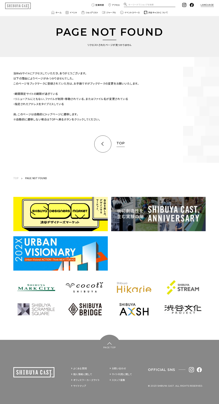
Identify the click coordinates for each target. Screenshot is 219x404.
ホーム (56, 12)
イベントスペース (130, 12)
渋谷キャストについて (156, 12)
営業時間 (98, 4)
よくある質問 (80, 368)
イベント (71, 12)
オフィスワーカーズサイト (86, 380)
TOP (16, 178)
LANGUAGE (207, 5)
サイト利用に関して (122, 374)
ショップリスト (89, 12)
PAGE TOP (109, 347)
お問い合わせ (119, 368)
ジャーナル (109, 12)
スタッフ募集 (118, 380)
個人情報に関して (82, 374)
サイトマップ (79, 385)
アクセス (114, 4)
